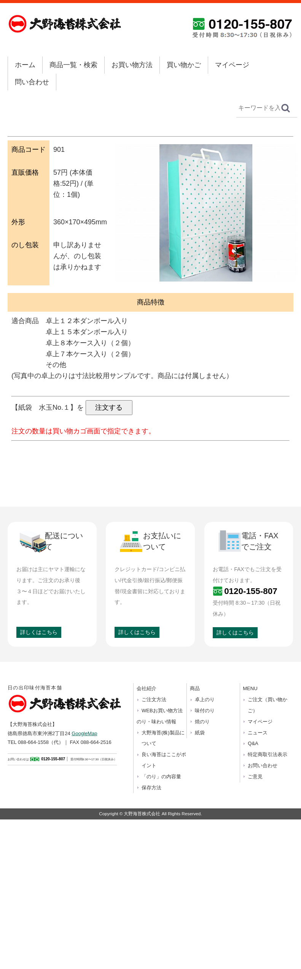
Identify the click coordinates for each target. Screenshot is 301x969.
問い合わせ (32, 82)
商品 (195, 688)
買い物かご (184, 65)
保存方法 (151, 787)
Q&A (253, 743)
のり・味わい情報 (156, 721)
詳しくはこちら (38, 632)
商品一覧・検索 (73, 65)
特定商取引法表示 (267, 754)
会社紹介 (146, 688)
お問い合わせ (262, 765)
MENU (250, 688)
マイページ (232, 65)
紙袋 (200, 733)
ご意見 (255, 776)
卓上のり (205, 699)
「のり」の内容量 (161, 776)
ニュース (258, 733)
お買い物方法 (132, 65)
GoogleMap (84, 733)
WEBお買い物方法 (162, 710)
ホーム (25, 65)
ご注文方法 (154, 699)
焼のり (202, 721)
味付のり (205, 710)
